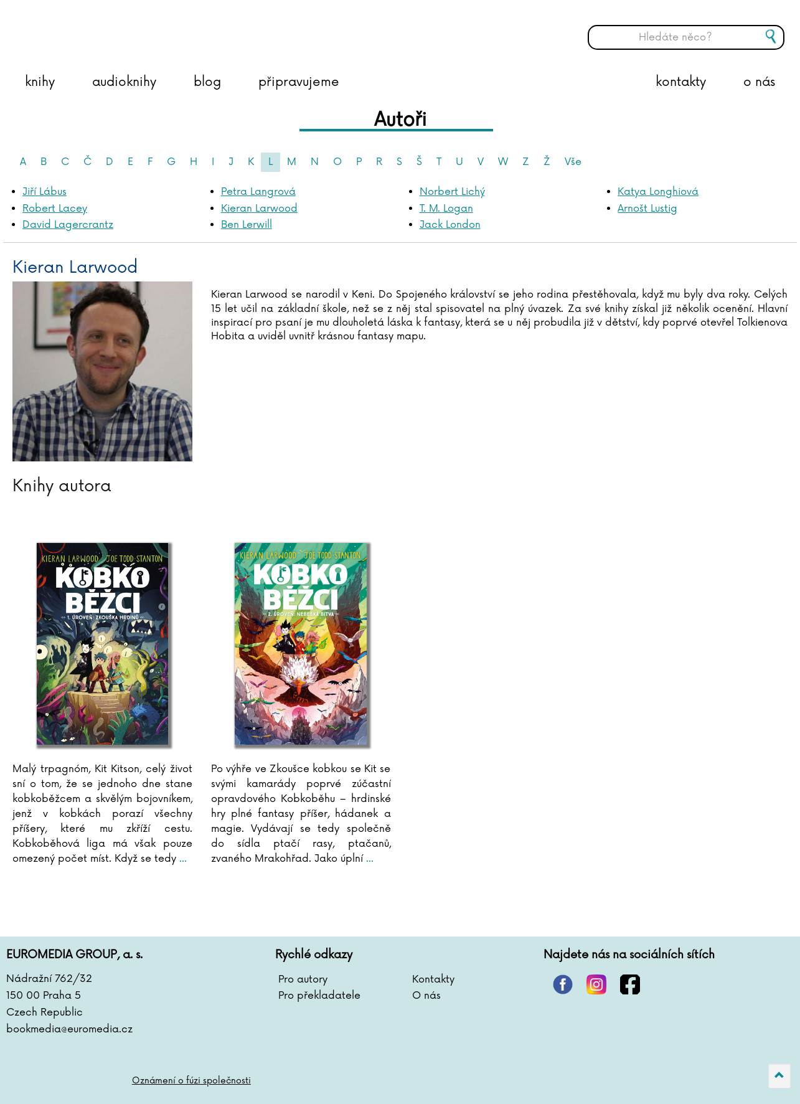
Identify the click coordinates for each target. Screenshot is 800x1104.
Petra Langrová (258, 192)
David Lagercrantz (67, 225)
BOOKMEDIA (133, 28)
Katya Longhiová (658, 192)
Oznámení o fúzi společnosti (191, 1080)
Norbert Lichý (452, 192)
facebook (630, 984)
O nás (426, 995)
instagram (596, 984)
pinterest (563, 984)
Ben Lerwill (246, 225)
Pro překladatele (319, 995)
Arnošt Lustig (647, 208)
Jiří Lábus (44, 192)
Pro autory (302, 979)
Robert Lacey (54, 208)
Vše (573, 162)
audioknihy (124, 82)
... (181, 858)
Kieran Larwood (259, 208)
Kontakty (433, 979)
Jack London (450, 225)
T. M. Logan (446, 208)
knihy (40, 82)
